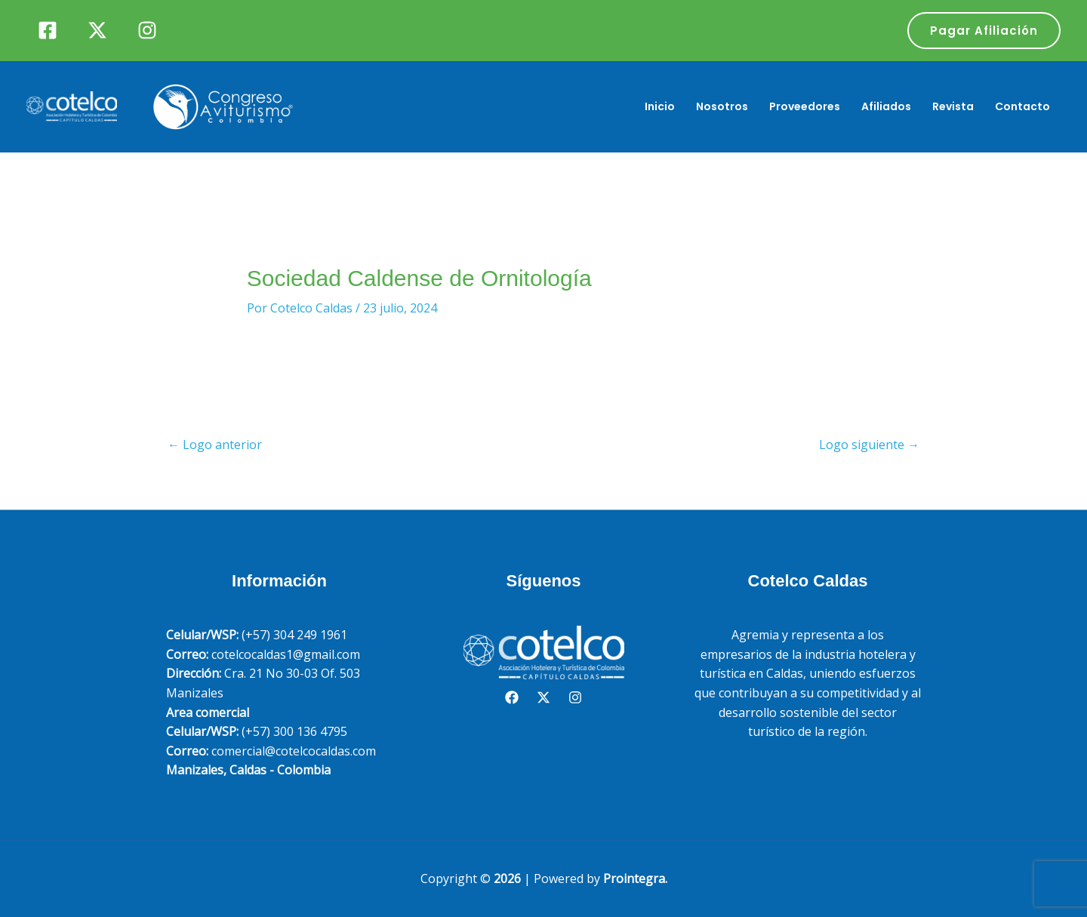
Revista (953, 106)
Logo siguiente (869, 444)
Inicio (660, 106)
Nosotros (722, 106)
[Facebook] (47, 30)
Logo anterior (215, 444)
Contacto (1022, 106)
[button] (984, 30)
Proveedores (804, 106)
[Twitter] (97, 30)
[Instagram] (147, 30)
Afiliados (886, 106)
